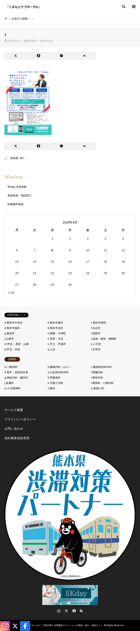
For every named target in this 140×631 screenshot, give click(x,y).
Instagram (58, 610)
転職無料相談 (16, 204)
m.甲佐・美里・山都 (16, 344)
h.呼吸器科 (54, 377)
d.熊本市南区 (12, 328)
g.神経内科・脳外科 (16, 377)
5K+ (22, 158)
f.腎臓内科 (97, 372)
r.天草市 (96, 349)
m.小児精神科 (12, 388)
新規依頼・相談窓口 (20, 195)
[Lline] (61, 55)
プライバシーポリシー (20, 419)
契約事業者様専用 (16, 438)
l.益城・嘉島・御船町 (103, 338)
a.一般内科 (10, 367)
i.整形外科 (97, 377)
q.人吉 (51, 349)
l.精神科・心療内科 (102, 383)
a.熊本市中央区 (13, 322)
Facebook (73, 610)
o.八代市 (96, 344)
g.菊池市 (9, 333)
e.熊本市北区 (55, 328)
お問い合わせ (13, 428)
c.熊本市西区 (98, 322)
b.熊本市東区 (55, 322)
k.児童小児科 (55, 383)
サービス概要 (13, 410)
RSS (81, 610)
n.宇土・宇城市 (57, 344)
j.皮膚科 (9, 383)
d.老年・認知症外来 (16, 372)
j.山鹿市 (9, 338)
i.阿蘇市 (95, 333)
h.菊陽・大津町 (57, 333)
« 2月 (11, 292)
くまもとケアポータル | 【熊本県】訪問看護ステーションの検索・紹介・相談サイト (60, 625)
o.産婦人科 (97, 388)
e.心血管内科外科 (58, 372)
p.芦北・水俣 (12, 349)
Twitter (66, 610)
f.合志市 (96, 328)
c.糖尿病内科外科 (101, 367)
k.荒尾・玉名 (55, 338)
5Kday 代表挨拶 (17, 186)
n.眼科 (51, 388)
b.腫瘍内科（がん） (59, 367)
